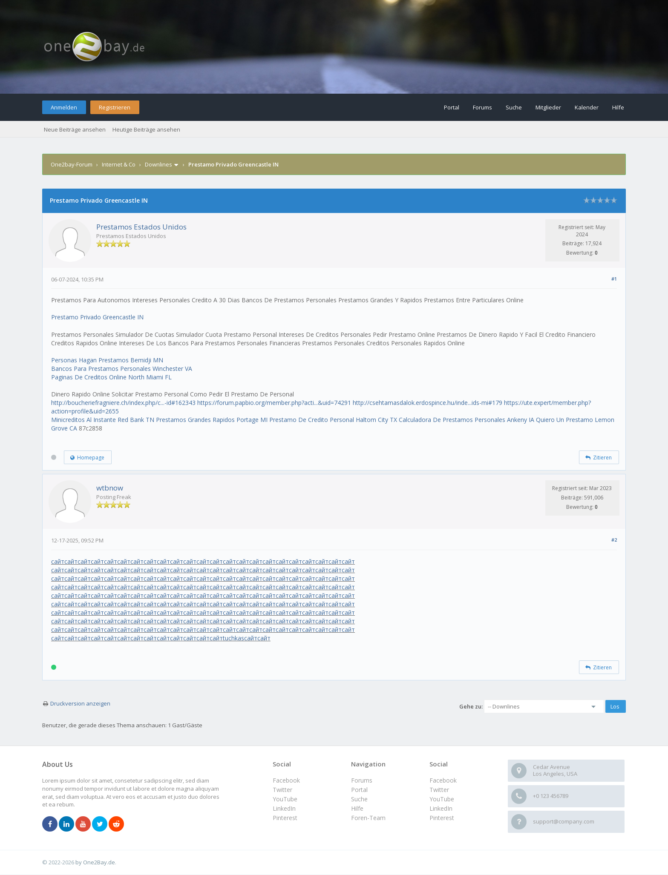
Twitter (439, 790)
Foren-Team (368, 818)
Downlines (158, 164)
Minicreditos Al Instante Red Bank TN (102, 420)
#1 (614, 278)
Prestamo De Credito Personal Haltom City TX (333, 420)
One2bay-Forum (71, 164)
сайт (57, 561)
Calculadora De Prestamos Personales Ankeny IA (466, 420)
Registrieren (114, 107)
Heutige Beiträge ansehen (146, 129)
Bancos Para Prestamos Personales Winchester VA (121, 368)
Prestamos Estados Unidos (141, 227)
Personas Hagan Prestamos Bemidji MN (107, 360)
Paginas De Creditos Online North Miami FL (111, 377)
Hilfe (618, 107)
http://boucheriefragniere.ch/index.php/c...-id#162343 (123, 403)
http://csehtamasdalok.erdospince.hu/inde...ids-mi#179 (427, 403)
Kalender (587, 107)
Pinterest (441, 818)
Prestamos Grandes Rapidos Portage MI (212, 420)
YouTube (441, 799)
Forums (482, 107)
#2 (614, 539)
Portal (451, 107)
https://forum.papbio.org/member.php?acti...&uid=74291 (274, 403)
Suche (514, 107)
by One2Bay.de (95, 862)
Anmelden (64, 107)
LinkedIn (440, 808)
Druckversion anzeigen (80, 703)
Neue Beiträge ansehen (75, 129)
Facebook (443, 780)
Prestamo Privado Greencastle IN (97, 317)
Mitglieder (548, 107)
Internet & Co (118, 164)
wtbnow (109, 488)
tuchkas (233, 638)
